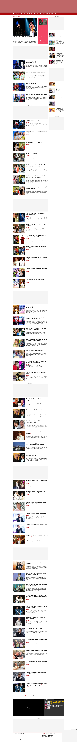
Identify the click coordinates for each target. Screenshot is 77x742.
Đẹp (34, 13)
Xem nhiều (46, 699)
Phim (24, 13)
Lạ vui (40, 13)
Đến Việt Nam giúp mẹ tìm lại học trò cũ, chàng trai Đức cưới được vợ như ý (60, 89)
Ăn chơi (52, 13)
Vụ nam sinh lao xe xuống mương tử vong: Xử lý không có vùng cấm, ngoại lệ (43, 24)
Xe (49, 13)
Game (43, 13)
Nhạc (32, 13)
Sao (21, 13)
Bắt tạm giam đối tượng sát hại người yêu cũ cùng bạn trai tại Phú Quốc (43, 41)
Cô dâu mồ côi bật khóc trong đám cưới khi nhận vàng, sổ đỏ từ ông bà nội (54, 706)
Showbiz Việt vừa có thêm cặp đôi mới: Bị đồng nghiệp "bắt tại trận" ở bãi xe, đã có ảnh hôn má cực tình (60, 84)
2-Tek (47, 13)
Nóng (19, 13)
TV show (28, 13)
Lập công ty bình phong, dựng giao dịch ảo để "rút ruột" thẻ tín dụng (43, 37)
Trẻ (37, 13)
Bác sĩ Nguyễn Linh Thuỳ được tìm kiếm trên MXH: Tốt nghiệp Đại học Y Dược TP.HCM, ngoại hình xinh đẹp (60, 55)
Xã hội (56, 13)
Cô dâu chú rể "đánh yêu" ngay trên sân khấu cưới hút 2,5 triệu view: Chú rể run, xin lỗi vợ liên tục (54, 702)
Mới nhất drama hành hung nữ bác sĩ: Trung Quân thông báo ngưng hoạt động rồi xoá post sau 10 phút (60, 97)
